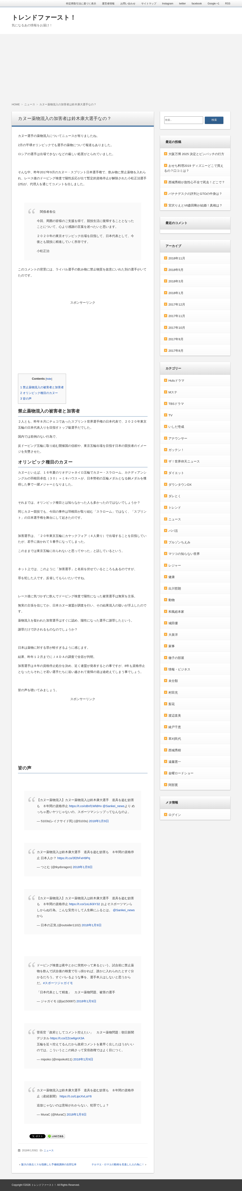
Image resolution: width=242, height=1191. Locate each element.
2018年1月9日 (99, 821)
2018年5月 (175, 269)
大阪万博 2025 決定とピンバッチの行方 (196, 154)
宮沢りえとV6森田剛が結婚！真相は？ (195, 205)
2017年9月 (175, 339)
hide (48, 378)
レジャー (174, 565)
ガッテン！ (176, 449)
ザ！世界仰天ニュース (184, 461)
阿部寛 (173, 784)
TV (170, 415)
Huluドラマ (176, 380)
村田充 (173, 692)
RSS (227, 3)
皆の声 (26, 398)
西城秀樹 (174, 750)
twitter (182, 3)
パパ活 (173, 530)
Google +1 (213, 3)
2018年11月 (176, 258)
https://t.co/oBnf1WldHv (85, 806)
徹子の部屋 (176, 657)
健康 (171, 576)
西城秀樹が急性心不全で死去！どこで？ (196, 182)
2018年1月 (175, 292)
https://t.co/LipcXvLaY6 (76, 1096)
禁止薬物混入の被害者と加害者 (42, 387)
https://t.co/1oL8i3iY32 (84, 904)
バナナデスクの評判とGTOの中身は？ (195, 193)
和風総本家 (176, 611)
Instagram (167, 3)
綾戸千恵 (174, 727)
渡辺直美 (174, 715)
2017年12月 (176, 304)
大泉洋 (173, 634)
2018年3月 (175, 281)
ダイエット (176, 473)
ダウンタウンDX (180, 484)
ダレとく (174, 496)
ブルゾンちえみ (179, 542)
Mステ (172, 392)
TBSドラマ (176, 403)
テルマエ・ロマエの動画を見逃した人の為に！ (118, 1164)
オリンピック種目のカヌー (39, 393)
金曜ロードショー (181, 773)
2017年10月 (176, 327)
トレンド (174, 507)
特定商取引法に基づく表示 (81, 3)
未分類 (173, 681)
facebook (197, 3)
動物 (171, 600)
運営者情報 (108, 3)
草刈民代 (174, 738)
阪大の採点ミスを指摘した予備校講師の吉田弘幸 (48, 1164)
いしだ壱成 (176, 426)
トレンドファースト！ (44, 17)
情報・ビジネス (179, 669)
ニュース (49, 1150)
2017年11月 (176, 316)
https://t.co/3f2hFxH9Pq (73, 858)
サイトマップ (148, 3)
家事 (171, 646)
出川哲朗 (174, 588)
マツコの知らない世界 (184, 553)
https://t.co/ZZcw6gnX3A (67, 1038)
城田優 (173, 623)
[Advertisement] (121, 65)
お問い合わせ (127, 3)
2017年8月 (175, 350)
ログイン (174, 814)
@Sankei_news (113, 806)
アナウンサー (177, 438)
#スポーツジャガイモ (58, 983)
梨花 (171, 704)
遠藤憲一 (174, 761)
